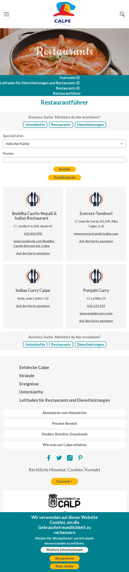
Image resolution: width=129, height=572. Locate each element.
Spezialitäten (13, 136)
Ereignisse (29, 383)
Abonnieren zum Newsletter (65, 413)
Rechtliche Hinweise (47, 469)
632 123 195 (96, 306)
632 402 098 (33, 234)
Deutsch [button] (63, 481)
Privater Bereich (64, 423)
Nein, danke (65, 568)
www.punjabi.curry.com (96, 313)
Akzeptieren (64, 561)
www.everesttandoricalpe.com (96, 234)
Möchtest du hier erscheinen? (78, 117)
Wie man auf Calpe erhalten (64, 445)
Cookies (75, 469)
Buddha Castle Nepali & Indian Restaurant (34, 216)
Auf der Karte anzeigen (33, 253)
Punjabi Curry (96, 290)
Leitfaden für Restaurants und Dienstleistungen (64, 400)
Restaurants (65, 88)
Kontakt (92, 469)
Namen (8, 153)
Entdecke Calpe (34, 367)
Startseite (67, 78)
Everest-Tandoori (96, 213)
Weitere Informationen (64, 552)
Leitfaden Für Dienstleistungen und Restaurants (37, 83)
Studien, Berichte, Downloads (65, 434)
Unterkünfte (35, 125)
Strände (26, 375)
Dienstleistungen (90, 125)
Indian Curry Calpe (33, 290)
